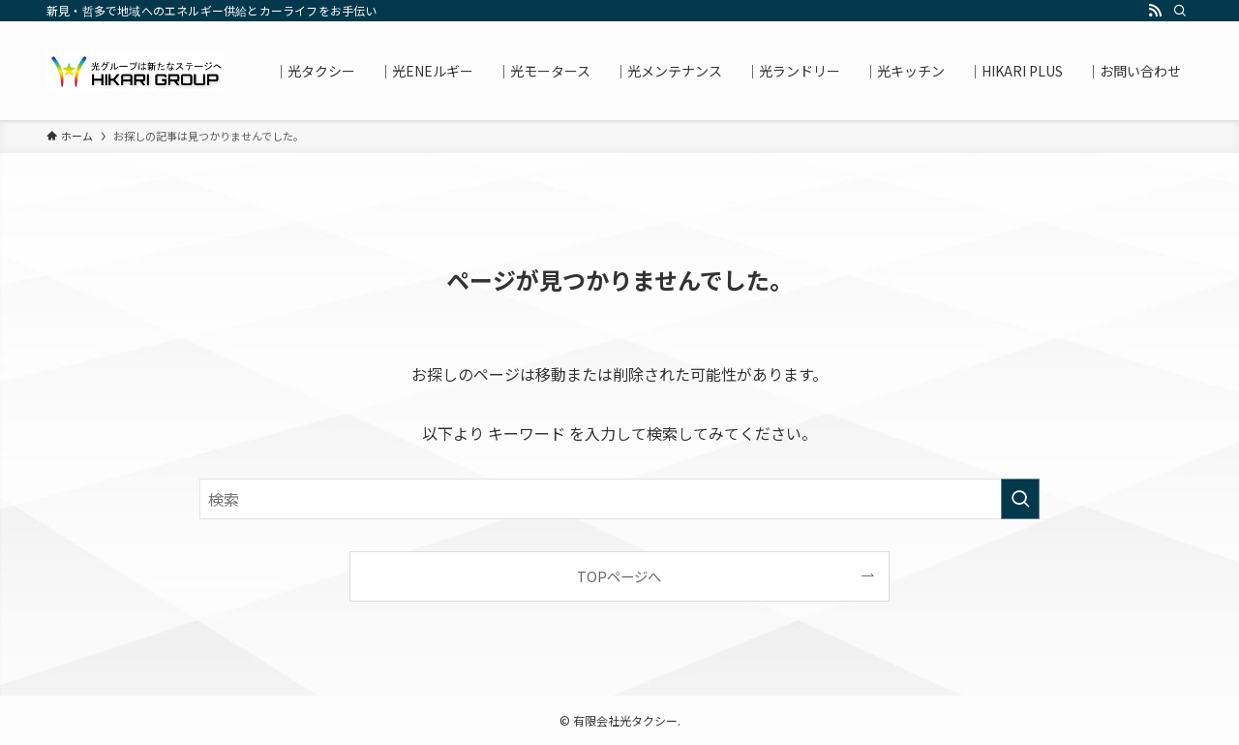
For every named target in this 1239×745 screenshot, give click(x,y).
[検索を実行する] (1020, 499)
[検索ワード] (619, 499)
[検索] (1180, 10)
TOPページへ (619, 576)
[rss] (1154, 10)
